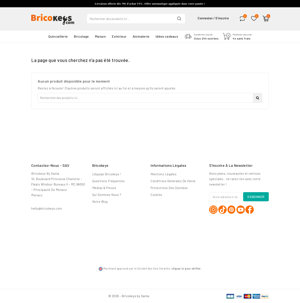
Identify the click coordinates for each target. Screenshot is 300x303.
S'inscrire (222, 18)
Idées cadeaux (167, 36)
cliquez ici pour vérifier (186, 268)
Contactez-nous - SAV (50, 165)
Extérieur (119, 36)
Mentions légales (163, 174)
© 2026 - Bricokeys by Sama (128, 296)
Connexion (205, 18)
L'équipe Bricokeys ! (106, 174)
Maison (100, 36)
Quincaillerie (58, 36)
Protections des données (169, 188)
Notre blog (100, 201)
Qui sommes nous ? (106, 195)
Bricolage (81, 36)
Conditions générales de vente (173, 181)
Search (179, 18)
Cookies (156, 195)
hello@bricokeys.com (46, 208)
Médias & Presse (104, 188)
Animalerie (141, 36)
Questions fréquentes (108, 181)
